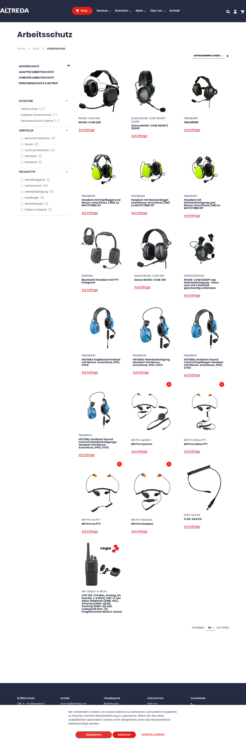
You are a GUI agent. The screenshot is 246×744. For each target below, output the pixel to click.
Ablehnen (124, 734)
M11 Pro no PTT (91, 524)
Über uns (152, 704)
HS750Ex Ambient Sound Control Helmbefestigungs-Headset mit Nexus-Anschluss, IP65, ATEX (98, 443)
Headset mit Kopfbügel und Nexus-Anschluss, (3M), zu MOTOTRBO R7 (101, 203)
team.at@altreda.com (73, 704)
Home (21, 48)
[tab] (43, 65)
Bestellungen (111, 704)
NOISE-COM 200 (90, 122)
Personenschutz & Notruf (38, 83)
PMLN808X (191, 122)
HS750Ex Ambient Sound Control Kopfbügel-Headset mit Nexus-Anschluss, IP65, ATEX (203, 363)
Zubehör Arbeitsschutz (36, 77)
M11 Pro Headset (142, 524)
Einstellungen (153, 734)
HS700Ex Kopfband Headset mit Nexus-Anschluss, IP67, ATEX (101, 362)
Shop (36, 48)
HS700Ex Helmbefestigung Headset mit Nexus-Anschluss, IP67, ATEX (151, 362)
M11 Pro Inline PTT (196, 444)
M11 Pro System (141, 444)
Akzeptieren (94, 734)
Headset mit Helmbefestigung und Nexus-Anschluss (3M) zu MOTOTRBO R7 (202, 204)
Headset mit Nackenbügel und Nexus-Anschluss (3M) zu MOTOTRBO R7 (150, 203)
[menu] (127, 11)
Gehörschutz (29, 66)
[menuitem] (82, 11)
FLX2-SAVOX (193, 519)
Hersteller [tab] (26, 130)
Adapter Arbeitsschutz (36, 72)
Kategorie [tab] (26, 101)
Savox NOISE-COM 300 (150, 280)
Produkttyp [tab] (27, 172)
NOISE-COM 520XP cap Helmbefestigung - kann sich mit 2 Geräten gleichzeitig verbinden (201, 284)
